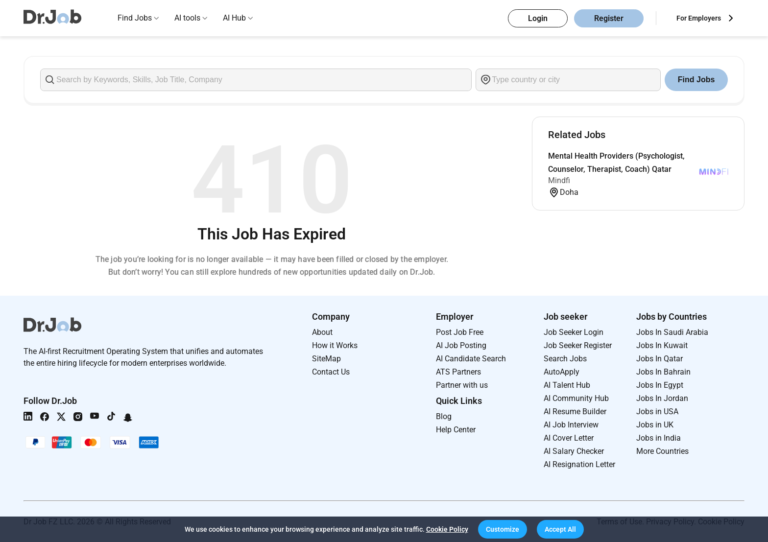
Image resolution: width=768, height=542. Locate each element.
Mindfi (559, 180)
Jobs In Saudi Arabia (672, 332)
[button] (502, 529)
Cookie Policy (447, 529)
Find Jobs (135, 18)
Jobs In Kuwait (662, 345)
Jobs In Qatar (659, 358)
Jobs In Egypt (659, 385)
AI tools (187, 18)
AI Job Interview (571, 424)
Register (609, 18)
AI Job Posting (461, 345)
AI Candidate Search (471, 358)
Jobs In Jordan (662, 398)
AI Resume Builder (575, 411)
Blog (444, 416)
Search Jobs (565, 358)
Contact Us (331, 372)
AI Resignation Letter (579, 464)
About (322, 332)
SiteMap (326, 358)
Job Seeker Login (573, 332)
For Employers (698, 18)
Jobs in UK (654, 424)
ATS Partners (458, 372)
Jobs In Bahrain (663, 372)
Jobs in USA (657, 411)
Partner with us (462, 385)
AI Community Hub (576, 398)
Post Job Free (459, 332)
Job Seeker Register (578, 345)
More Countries (662, 451)
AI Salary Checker (574, 451)
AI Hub (234, 18)
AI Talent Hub (567, 385)
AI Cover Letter (569, 438)
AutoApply (561, 372)
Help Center (456, 429)
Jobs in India (658, 438)
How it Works (335, 345)
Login (538, 18)
